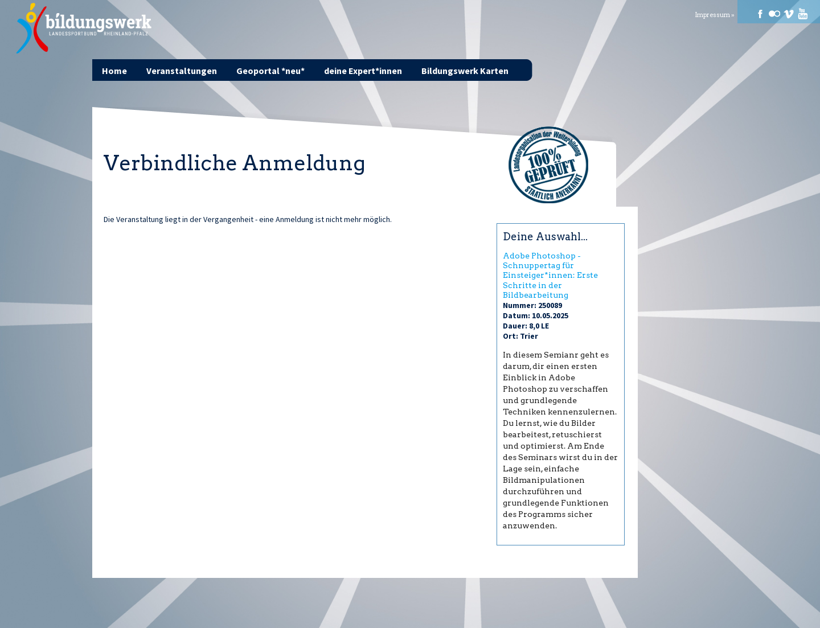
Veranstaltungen (181, 70)
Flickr (774, 13)
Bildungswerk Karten (465, 70)
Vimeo (788, 13)
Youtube (803, 13)
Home (114, 70)
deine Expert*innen (363, 70)
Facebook (760, 13)
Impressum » (715, 15)
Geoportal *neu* (270, 70)
